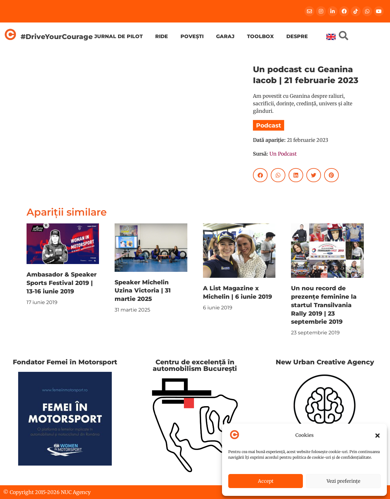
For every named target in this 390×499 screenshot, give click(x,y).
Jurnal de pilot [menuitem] (118, 36)
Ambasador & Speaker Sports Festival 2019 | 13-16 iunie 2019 (61, 283)
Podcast (268, 125)
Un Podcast (283, 154)
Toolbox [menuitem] (260, 36)
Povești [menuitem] (192, 36)
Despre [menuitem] (297, 36)
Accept (266, 481)
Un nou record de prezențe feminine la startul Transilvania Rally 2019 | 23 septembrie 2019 (324, 305)
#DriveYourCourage (57, 36)
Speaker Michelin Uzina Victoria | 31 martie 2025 (143, 290)
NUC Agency (76, 492)
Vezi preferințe (343, 481)
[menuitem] (331, 37)
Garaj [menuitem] (225, 36)
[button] (377, 435)
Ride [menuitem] (161, 36)
